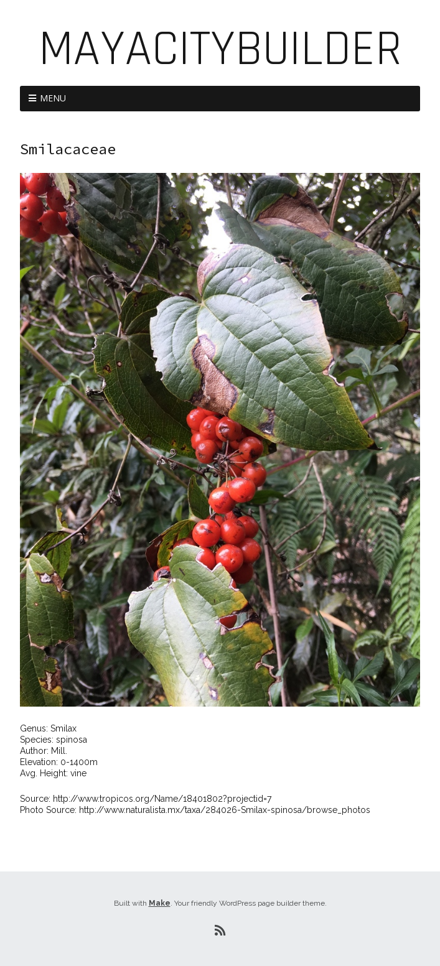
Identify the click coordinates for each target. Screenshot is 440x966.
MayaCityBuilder (220, 49)
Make (160, 903)
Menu (53, 98)
